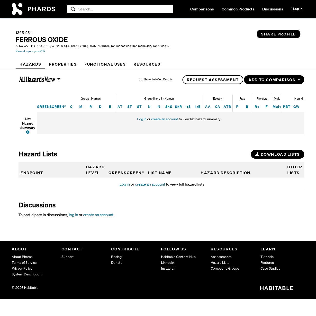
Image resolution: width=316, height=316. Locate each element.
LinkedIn (167, 262)
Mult (277, 106)
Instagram (168, 268)
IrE (197, 106)
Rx (257, 106)
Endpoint (31, 172)
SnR (178, 106)
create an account (164, 119)
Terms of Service (24, 262)
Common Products (238, 9)
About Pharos (22, 256)
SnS (168, 106)
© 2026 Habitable (25, 287)
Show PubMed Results (158, 79)
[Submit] (72, 9)
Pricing (116, 256)
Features (267, 262)
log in (73, 214)
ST (129, 106)
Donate (116, 262)
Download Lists (277, 154)
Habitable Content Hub (178, 256)
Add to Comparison (272, 79)
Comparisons (202, 9)
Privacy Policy (22, 268)
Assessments (221, 256)
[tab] (30, 64)
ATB (227, 106)
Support (68, 256)
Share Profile (278, 34)
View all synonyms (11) (30, 51)
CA (217, 106)
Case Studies (270, 268)
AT (120, 106)
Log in (141, 119)
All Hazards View (37, 79)
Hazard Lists (220, 262)
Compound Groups (225, 268)
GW (296, 106)
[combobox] (120, 9)
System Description (26, 274)
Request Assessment (213, 79)
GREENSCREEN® (51, 106)
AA (208, 106)
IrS (188, 106)
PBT (286, 106)
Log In (296, 8)
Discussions (272, 9)
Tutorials (267, 256)
